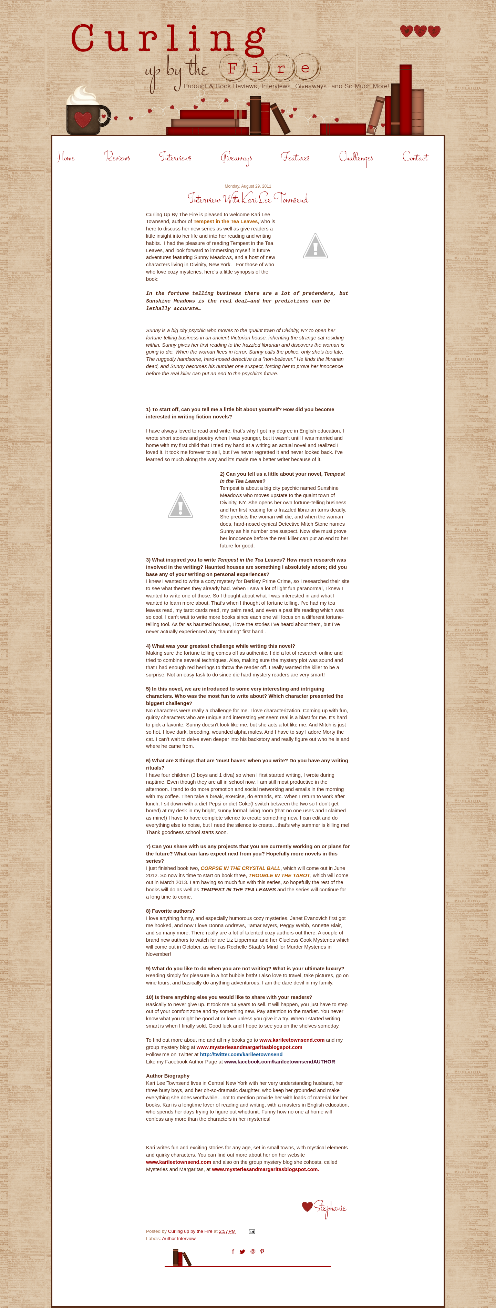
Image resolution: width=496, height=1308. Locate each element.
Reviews (117, 158)
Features (295, 158)
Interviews (175, 158)
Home (66, 158)
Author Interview (179, 1238)
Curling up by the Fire (191, 1231)
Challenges (356, 158)
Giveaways (236, 158)
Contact (415, 158)
